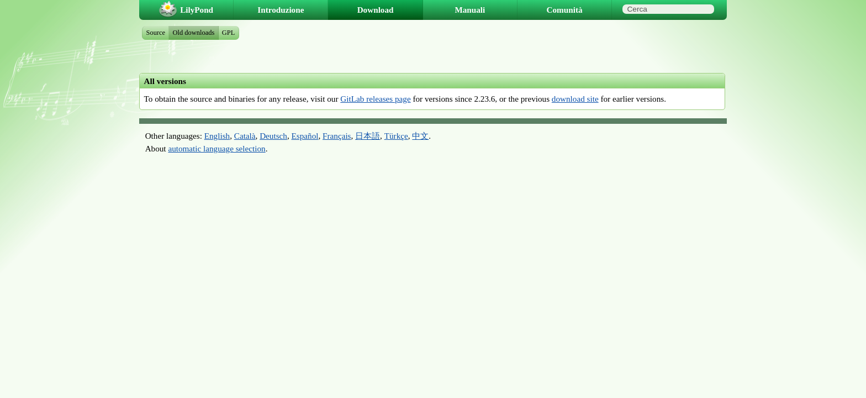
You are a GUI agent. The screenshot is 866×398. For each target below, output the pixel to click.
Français (337, 135)
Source (156, 32)
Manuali (470, 9)
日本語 (367, 135)
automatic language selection (216, 148)
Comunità (565, 9)
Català (245, 135)
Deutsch (273, 135)
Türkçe (396, 135)
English (217, 135)
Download (375, 9)
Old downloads (194, 32)
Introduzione (280, 9)
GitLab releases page (375, 98)
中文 (420, 135)
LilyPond (196, 9)
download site (575, 98)
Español (305, 135)
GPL (228, 32)
